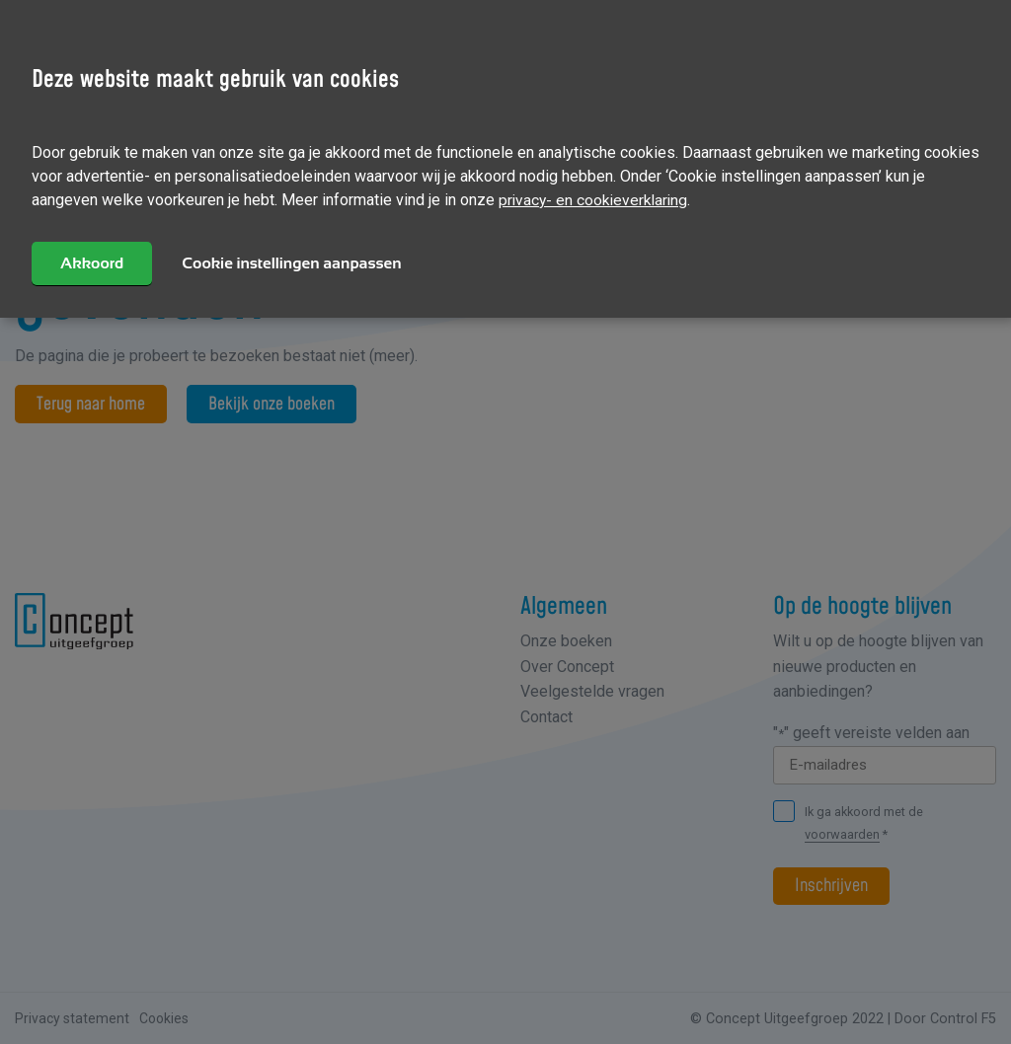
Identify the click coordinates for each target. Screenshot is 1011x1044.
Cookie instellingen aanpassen (293, 262)
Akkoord (92, 262)
